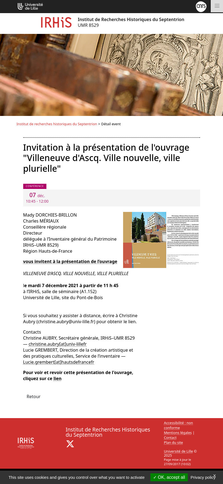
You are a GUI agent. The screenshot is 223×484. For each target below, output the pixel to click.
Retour (34, 396)
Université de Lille (178, 451)
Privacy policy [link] (203, 477)
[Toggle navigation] (217, 6)
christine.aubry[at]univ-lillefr (58, 344)
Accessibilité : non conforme (178, 425)
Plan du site (173, 442)
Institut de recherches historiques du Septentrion (57, 123)
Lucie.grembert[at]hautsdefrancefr (58, 362)
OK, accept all (169, 477)
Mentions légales (178, 432)
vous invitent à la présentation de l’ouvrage (70, 261)
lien (57, 378)
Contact (170, 437)
